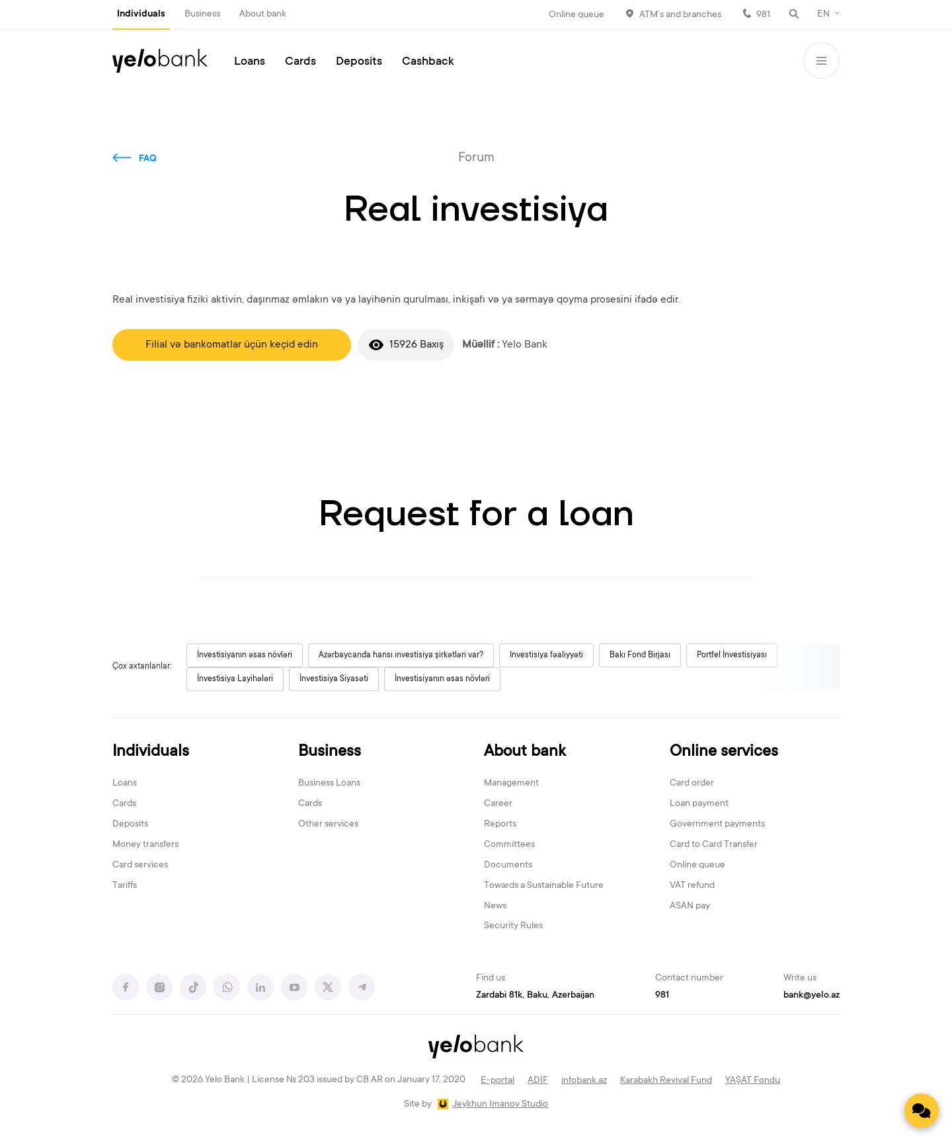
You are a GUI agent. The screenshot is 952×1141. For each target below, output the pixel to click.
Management (511, 783)
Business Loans (329, 783)
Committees (509, 845)
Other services (328, 824)
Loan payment (699, 804)
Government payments (717, 824)
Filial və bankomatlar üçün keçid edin (231, 345)
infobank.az (584, 1081)
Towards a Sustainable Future (544, 886)
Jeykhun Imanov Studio (500, 1104)
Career (498, 804)
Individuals (141, 14)
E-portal (497, 1081)
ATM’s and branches (680, 15)
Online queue (576, 15)
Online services (724, 752)
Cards (300, 62)
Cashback (428, 62)
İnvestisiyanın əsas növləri (244, 655)
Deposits (359, 62)
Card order (692, 783)
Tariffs (124, 886)
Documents (508, 865)
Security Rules (513, 926)
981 (763, 15)
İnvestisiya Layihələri (235, 679)
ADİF (538, 1081)
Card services (140, 865)
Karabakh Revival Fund (666, 1081)
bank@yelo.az (811, 995)
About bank (262, 14)
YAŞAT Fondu (752, 1081)
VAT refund (692, 886)
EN (823, 14)
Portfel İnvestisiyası (732, 655)
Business (202, 14)
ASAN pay (690, 906)
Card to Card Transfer (714, 845)
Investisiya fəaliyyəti (546, 655)
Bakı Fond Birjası (640, 655)
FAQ (148, 159)
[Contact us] (921, 1110)
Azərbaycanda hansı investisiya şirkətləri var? (401, 655)
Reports (500, 824)
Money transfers (145, 845)
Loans (249, 62)
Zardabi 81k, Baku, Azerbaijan (535, 995)
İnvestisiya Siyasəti (333, 679)
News (495, 906)
